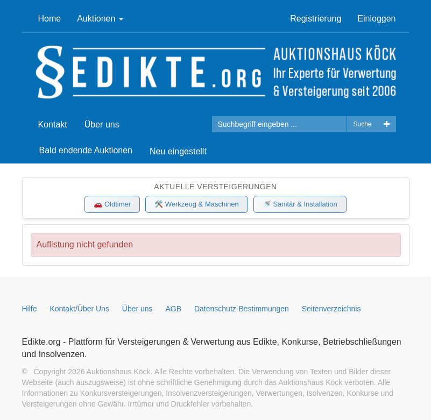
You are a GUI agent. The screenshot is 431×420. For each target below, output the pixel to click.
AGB (174, 308)
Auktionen (100, 18)
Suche (362, 124)
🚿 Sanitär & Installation (300, 204)
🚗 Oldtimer (112, 204)
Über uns (101, 124)
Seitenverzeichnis (331, 308)
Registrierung (315, 18)
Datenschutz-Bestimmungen (241, 308)
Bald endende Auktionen (85, 150)
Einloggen (376, 18)
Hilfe (29, 308)
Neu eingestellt (178, 151)
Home (49, 18)
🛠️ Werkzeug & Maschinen (196, 204)
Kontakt (52, 124)
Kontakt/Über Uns (79, 308)
